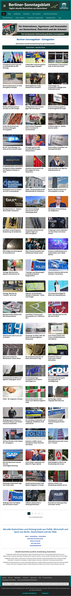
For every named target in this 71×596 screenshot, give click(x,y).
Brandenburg (17, 14)
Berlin (9, 14)
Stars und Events (37, 14)
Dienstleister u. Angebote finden (35, 18)
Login (59, 18)
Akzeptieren (45, 593)
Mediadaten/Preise (50, 18)
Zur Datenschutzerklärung (29, 593)
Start (4, 14)
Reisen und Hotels (20, 18)
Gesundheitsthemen (8, 18)
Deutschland (26, 14)
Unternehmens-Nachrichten (50, 14)
